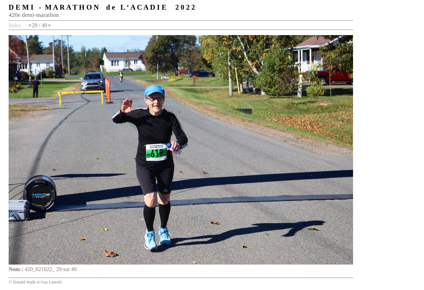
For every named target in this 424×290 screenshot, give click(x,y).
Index (15, 25)
